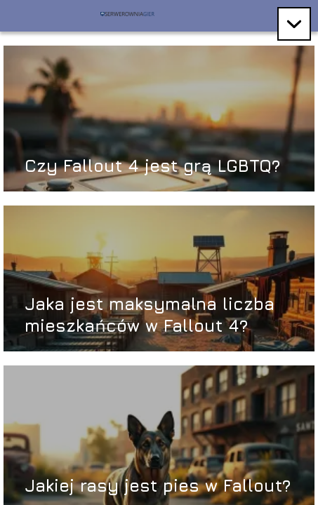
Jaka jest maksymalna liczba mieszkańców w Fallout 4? (149, 314)
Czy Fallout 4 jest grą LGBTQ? (152, 165)
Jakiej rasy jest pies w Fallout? (158, 485)
